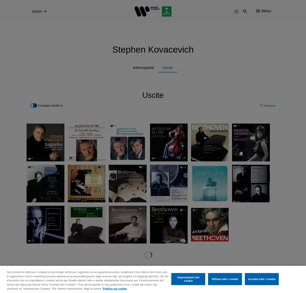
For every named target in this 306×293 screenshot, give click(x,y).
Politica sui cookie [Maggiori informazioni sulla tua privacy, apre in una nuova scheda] (115, 288)
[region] (153, 279)
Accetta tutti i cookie (262, 279)
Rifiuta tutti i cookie (225, 279)
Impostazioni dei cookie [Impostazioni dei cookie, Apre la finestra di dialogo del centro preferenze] (188, 279)
